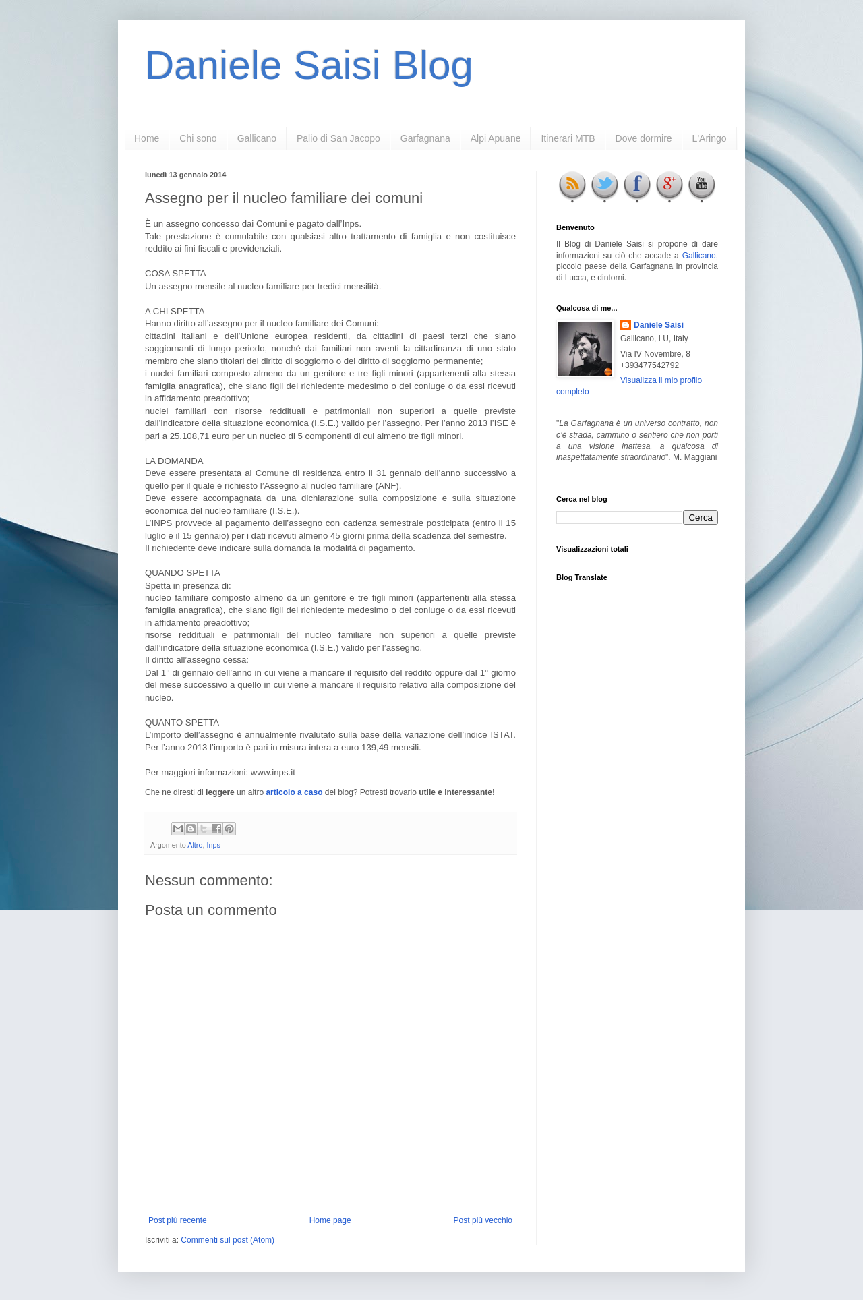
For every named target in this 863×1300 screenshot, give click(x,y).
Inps (213, 845)
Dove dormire (644, 138)
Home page (330, 1220)
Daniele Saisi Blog (309, 65)
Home (146, 138)
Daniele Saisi (659, 325)
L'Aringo (709, 138)
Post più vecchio (483, 1220)
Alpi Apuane (496, 138)
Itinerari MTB (568, 138)
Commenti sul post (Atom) (227, 1240)
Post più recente (177, 1220)
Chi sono (197, 138)
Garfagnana (425, 138)
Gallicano (256, 138)
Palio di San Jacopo (338, 138)
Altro (194, 845)
